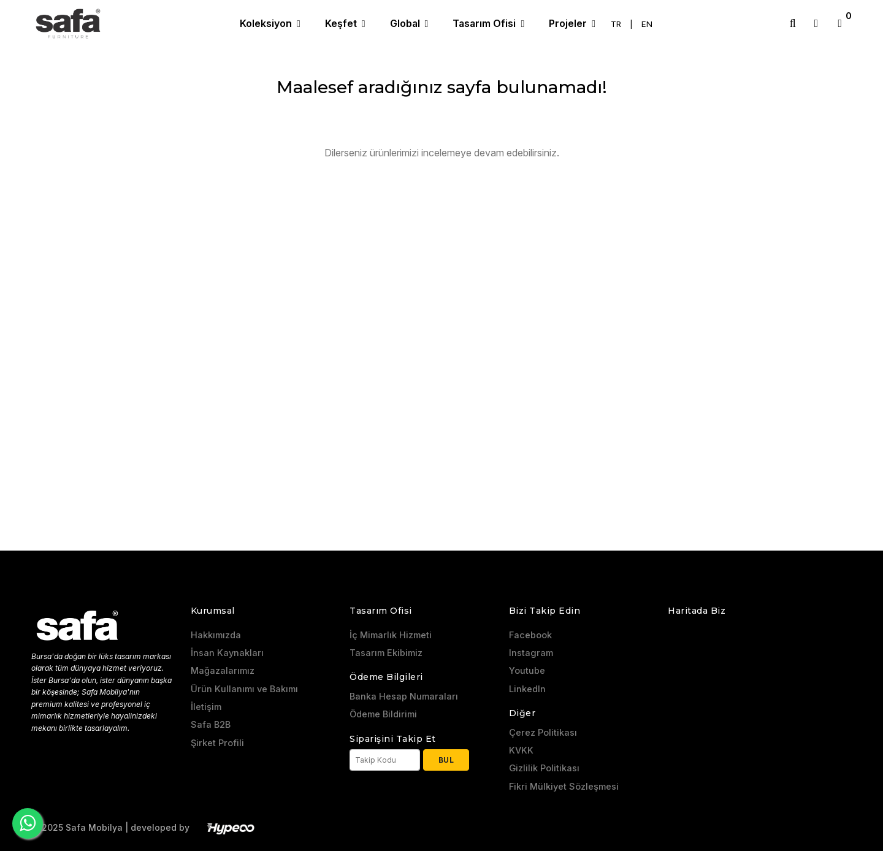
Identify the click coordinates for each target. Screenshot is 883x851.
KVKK (521, 750)
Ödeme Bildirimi (383, 714)
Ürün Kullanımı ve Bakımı (244, 689)
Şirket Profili (217, 743)
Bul (446, 760)
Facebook (530, 635)
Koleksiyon (267, 23)
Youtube (527, 670)
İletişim (206, 706)
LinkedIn (527, 689)
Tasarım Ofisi (485, 23)
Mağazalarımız (222, 670)
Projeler (569, 23)
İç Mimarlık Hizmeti (391, 635)
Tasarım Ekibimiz (386, 652)
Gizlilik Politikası (544, 768)
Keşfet (342, 23)
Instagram (531, 652)
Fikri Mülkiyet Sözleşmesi (564, 786)
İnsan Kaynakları (227, 652)
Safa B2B (211, 724)
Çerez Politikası (543, 732)
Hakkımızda (216, 635)
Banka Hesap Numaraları (404, 696)
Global (406, 23)
